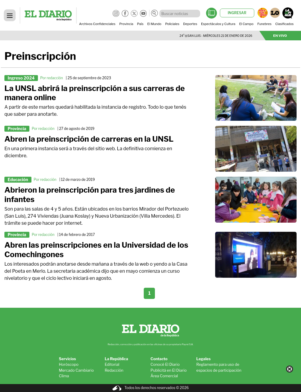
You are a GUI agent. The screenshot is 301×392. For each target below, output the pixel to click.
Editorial (112, 364)
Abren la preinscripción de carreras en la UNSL (88, 138)
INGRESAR (237, 13)
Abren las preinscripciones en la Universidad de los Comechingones (96, 249)
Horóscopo (68, 364)
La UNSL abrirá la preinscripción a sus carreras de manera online (94, 93)
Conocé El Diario (165, 364)
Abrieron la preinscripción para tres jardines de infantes (89, 194)
